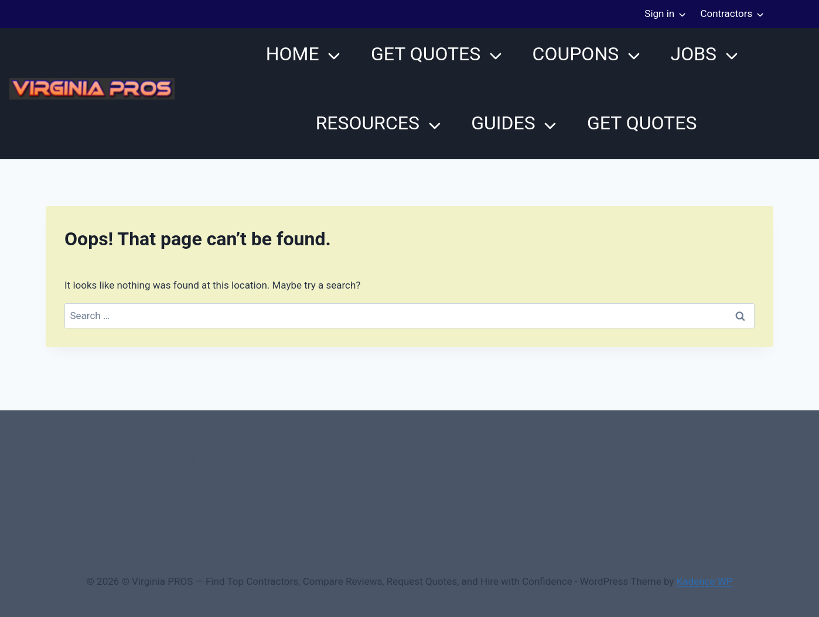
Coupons (576, 54)
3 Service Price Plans (128, 482)
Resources (367, 123)
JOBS (693, 54)
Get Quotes (425, 54)
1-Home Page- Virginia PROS (161, 460)
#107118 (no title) (112, 438)
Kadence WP (705, 581)
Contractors (726, 13)
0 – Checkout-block (207, 438)
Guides (503, 123)
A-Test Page (213, 482)
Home (292, 54)
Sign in (659, 13)
